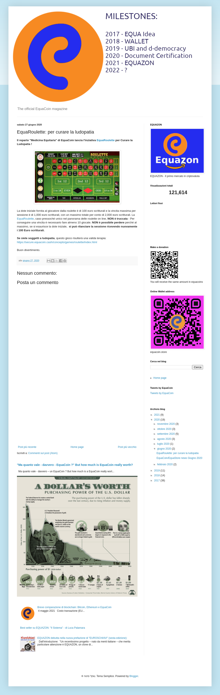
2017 (157, 480)
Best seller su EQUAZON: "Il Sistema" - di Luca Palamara (52, 627)
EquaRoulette (106, 140)
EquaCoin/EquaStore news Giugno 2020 (179, 458)
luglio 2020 (163, 443)
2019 (157, 470)
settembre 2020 (166, 433)
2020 (157, 419)
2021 (157, 414)
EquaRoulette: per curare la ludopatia (178, 453)
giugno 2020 (164, 448)
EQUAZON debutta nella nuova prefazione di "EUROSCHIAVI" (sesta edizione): (82, 638)
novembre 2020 (166, 423)
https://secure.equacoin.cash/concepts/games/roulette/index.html (57, 242)
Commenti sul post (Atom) (43, 453)
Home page (77, 447)
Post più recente (27, 447)
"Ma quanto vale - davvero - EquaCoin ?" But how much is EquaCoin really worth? (75, 465)
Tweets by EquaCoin (161, 393)
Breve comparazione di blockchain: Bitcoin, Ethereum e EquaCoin (74, 607)
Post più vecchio (127, 447)
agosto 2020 (164, 438)
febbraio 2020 (165, 464)
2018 (157, 475)
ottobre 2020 (164, 429)
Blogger (133, 676)
